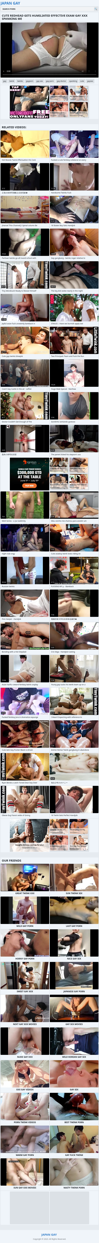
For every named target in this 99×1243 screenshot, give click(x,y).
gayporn (29, 81)
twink (11, 81)
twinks (20, 81)
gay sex (39, 81)
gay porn (50, 81)
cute (82, 81)
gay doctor (61, 81)
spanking (73, 81)
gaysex (90, 81)
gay (4, 81)
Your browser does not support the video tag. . (49, 50)
